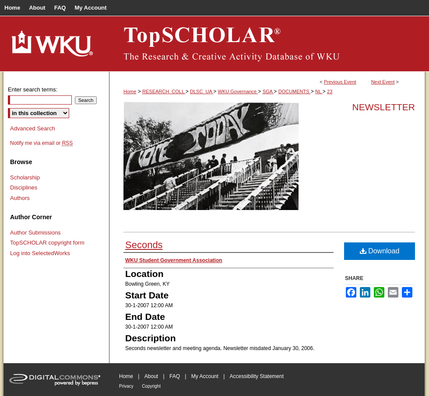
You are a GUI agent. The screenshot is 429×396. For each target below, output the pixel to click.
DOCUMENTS (294, 91)
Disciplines (23, 187)
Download (380, 251)
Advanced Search (32, 128)
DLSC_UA (201, 91)
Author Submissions (35, 232)
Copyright (151, 386)
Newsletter (383, 107)
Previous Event (340, 81)
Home (129, 91)
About (151, 376)
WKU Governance (238, 91)
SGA (268, 91)
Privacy (126, 386)
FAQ (174, 376)
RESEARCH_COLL (164, 91)
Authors (20, 198)
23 (329, 91)
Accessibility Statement (257, 376)
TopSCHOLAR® (267, 43)
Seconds (144, 244)
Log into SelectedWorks (40, 253)
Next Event (383, 81)
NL (319, 91)
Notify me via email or (41, 143)
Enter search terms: (32, 89)
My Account (204, 376)
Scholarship (25, 177)
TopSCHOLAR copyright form (47, 242)
